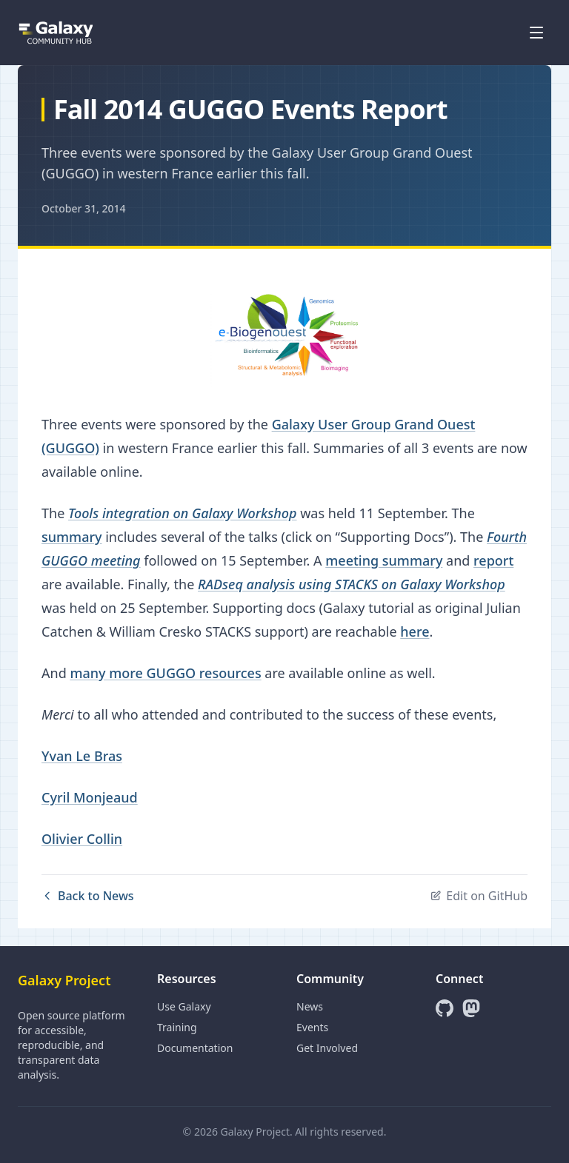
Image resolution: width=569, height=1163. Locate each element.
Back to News (87, 896)
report (493, 560)
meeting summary (383, 560)
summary (71, 537)
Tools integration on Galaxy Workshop (182, 513)
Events (312, 1027)
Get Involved (327, 1048)
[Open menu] (536, 32)
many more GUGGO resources (165, 673)
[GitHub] (444, 1008)
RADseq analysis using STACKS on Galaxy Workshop (351, 584)
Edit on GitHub (479, 896)
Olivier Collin (81, 839)
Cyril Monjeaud (89, 797)
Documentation (195, 1048)
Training (177, 1027)
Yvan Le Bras (81, 756)
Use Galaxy (184, 1006)
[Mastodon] (471, 1008)
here (414, 631)
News (309, 1006)
